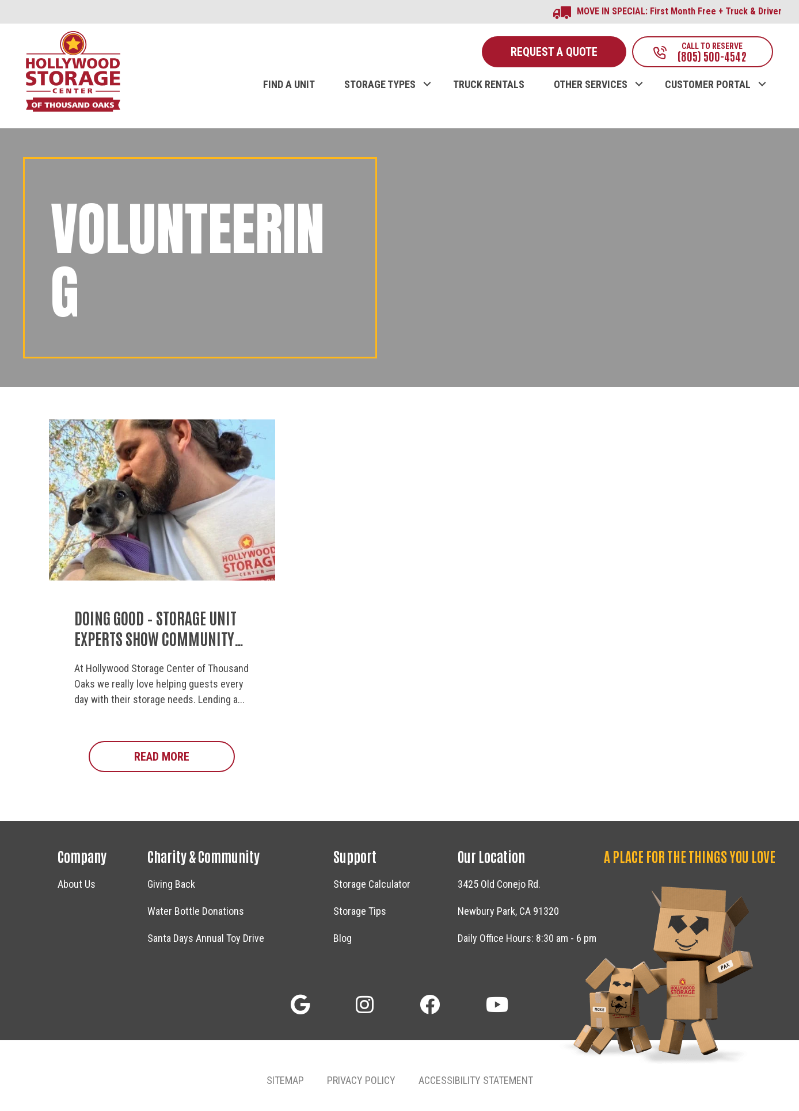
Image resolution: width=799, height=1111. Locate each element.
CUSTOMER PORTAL (708, 84)
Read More (184, 755)
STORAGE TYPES (380, 84)
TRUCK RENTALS (488, 84)
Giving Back (171, 884)
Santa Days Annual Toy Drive (205, 938)
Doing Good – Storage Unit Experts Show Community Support (155, 638)
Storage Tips (359, 911)
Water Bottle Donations (195, 911)
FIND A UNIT (289, 84)
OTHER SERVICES (590, 84)
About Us (77, 884)
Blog (342, 938)
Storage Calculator (371, 884)
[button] (427, 72)
